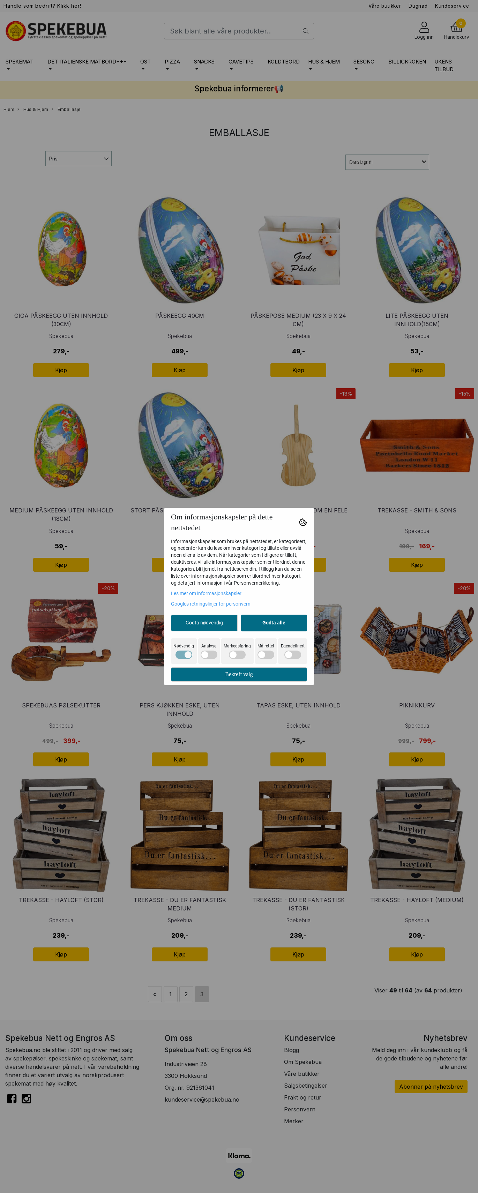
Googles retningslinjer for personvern (211, 604)
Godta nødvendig (204, 622)
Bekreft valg (239, 674)
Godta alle (273, 622)
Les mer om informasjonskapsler (206, 593)
